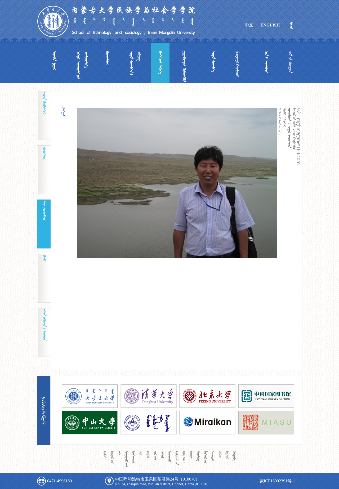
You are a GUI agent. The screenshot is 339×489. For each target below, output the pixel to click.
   (82, 65)
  (237, 64)
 (107, 58)
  (160, 62)
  (213, 61)
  (54, 60)
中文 (249, 25)
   (135, 63)
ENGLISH (270, 25)
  (184, 66)
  (266, 62)
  (290, 62)
